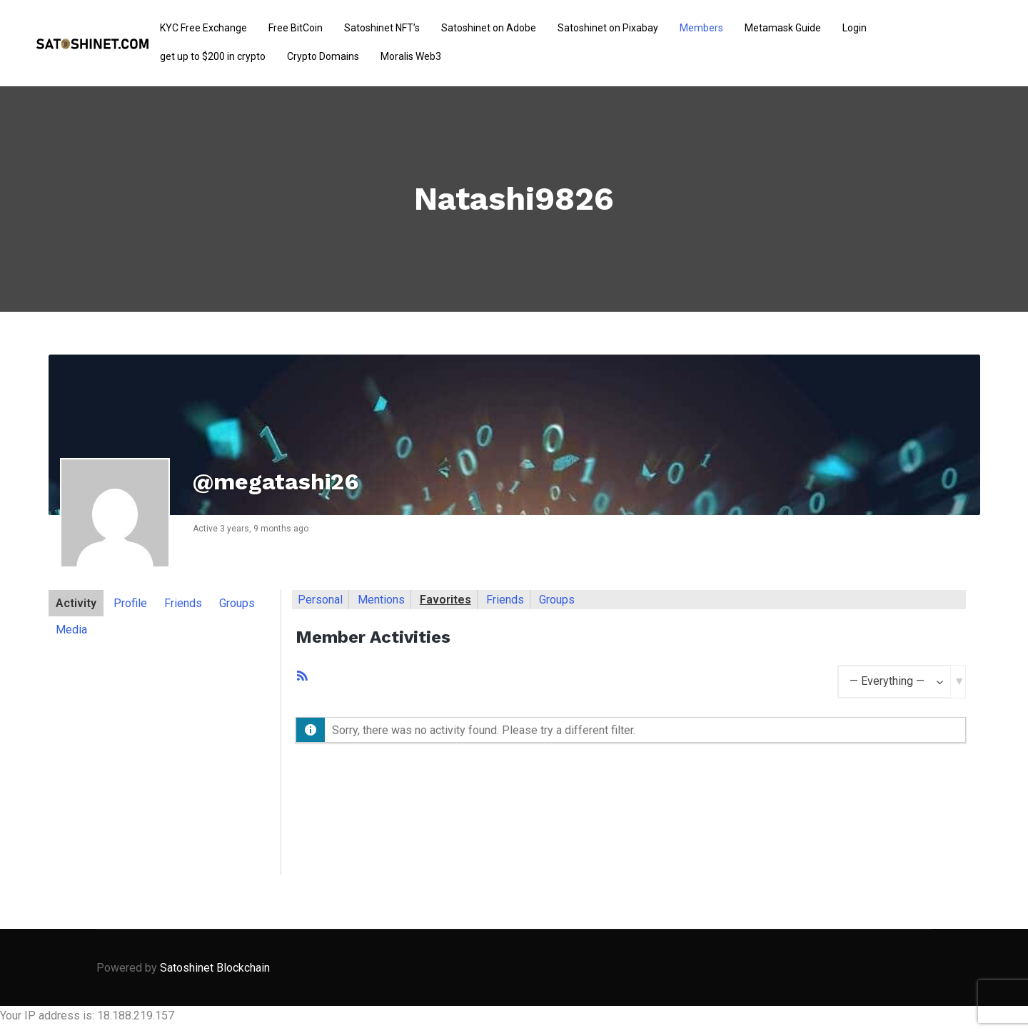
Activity (76, 603)
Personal (320, 599)
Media (71, 629)
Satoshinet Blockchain (215, 968)
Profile (130, 603)
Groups (237, 603)
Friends (183, 603)
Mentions (381, 599)
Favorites (445, 599)
